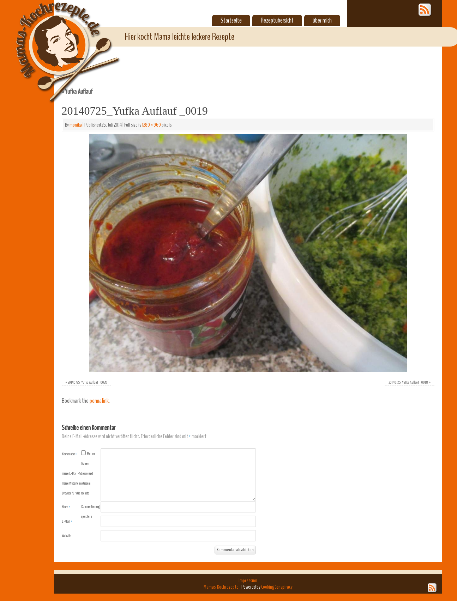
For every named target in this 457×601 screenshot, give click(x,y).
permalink (99, 400)
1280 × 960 (151, 125)
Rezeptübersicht (277, 20)
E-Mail (67, 521)
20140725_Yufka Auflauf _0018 (408, 382)
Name (66, 507)
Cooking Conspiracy (277, 587)
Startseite (231, 20)
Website (66, 536)
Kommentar (69, 454)
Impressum (248, 580)
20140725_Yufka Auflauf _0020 (87, 382)
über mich (322, 20)
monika (76, 125)
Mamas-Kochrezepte (57, 44)
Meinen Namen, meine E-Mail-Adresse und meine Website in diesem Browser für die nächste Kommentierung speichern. (81, 485)
